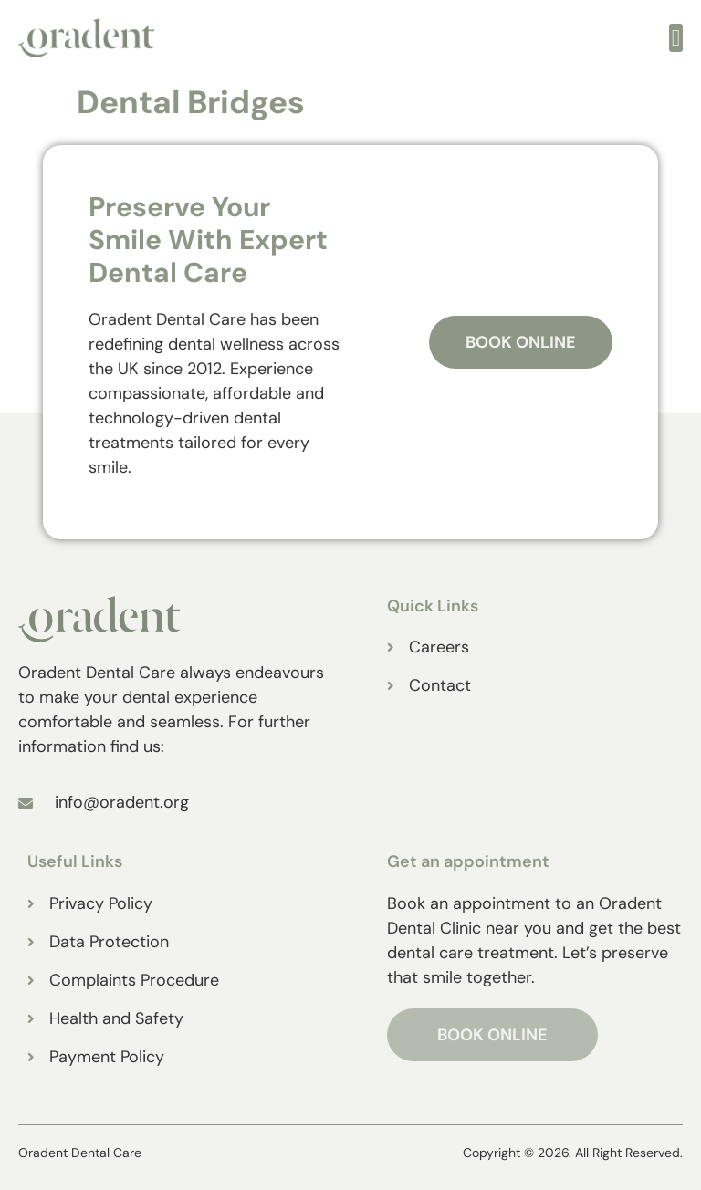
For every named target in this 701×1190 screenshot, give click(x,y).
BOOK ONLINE (492, 1035)
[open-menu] (676, 38)
